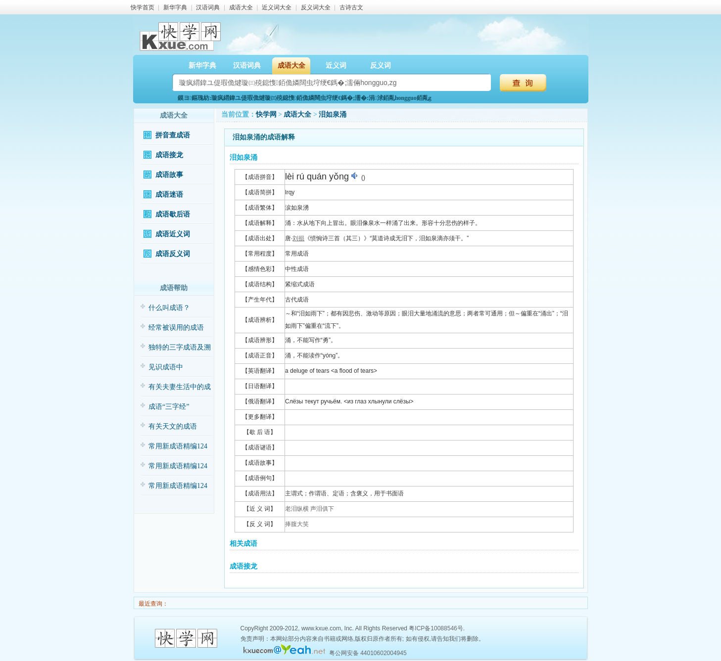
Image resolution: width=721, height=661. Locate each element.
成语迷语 (169, 194)
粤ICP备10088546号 (436, 628)
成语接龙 (169, 155)
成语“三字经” (168, 406)
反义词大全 (316, 7)
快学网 (266, 114)
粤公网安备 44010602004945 (368, 653)
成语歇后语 (172, 214)
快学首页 (142, 7)
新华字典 (175, 7)
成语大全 (241, 7)
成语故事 (169, 174)
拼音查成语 (172, 135)
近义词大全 (276, 7)
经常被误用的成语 (176, 327)
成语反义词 (172, 254)
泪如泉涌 (332, 114)
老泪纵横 (297, 508)
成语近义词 (172, 234)
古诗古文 (351, 7)
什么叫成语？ (169, 307)
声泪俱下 (322, 508)
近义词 (336, 65)
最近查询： (152, 603)
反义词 (380, 65)
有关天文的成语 (172, 426)
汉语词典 (208, 7)
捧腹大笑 (297, 524)
